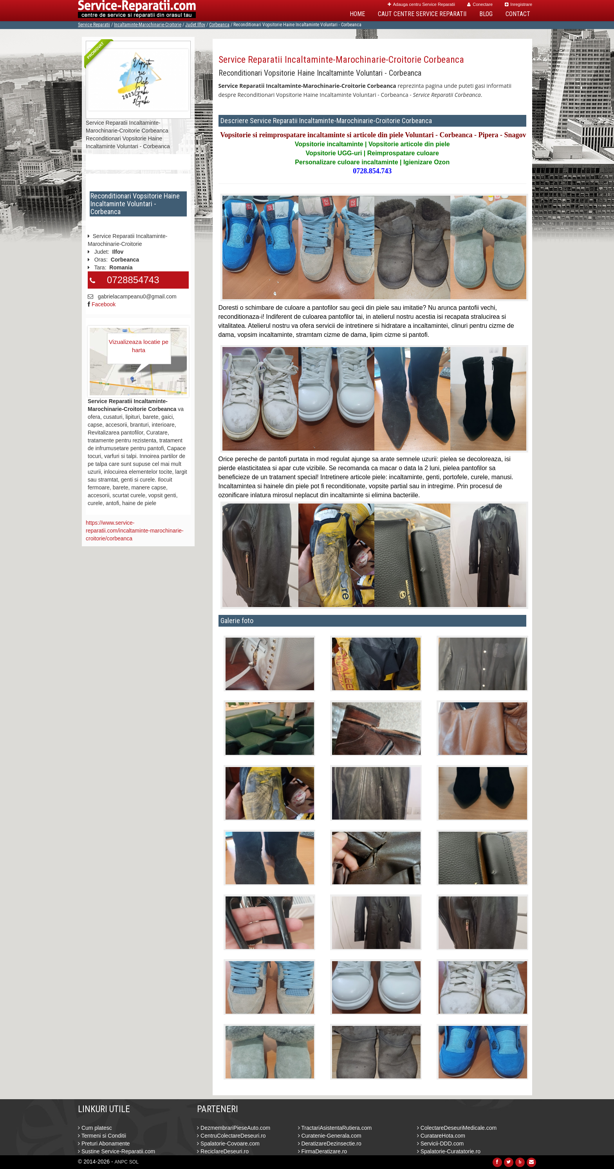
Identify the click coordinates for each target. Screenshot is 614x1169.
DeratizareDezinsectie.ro (329, 1143)
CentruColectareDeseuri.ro (231, 1136)
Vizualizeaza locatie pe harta (138, 345)
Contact (518, 14)
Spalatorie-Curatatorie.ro (448, 1151)
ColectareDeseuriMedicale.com (457, 1128)
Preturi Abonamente (104, 1143)
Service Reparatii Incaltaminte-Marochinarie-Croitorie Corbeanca (341, 59)
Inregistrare (518, 4)
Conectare (480, 4)
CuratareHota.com (441, 1136)
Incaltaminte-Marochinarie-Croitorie (147, 24)
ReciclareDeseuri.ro (223, 1151)
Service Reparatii (94, 24)
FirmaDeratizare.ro (322, 1151)
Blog (486, 14)
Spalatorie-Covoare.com (228, 1143)
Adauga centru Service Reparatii (421, 4)
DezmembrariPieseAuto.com (233, 1128)
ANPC (121, 1162)
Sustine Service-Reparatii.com (116, 1151)
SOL (134, 1162)
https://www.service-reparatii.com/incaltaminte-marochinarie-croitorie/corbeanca (135, 531)
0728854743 (133, 280)
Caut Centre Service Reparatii (422, 14)
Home (357, 14)
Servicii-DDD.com (440, 1143)
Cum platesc (95, 1128)
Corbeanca (219, 24)
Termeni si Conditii (102, 1136)
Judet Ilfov (195, 24)
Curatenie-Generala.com (329, 1136)
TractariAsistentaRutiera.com (335, 1128)
